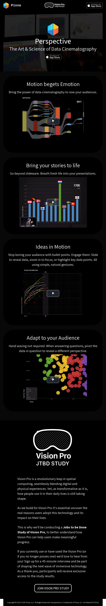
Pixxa (16, 5)
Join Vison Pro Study (53, 588)
